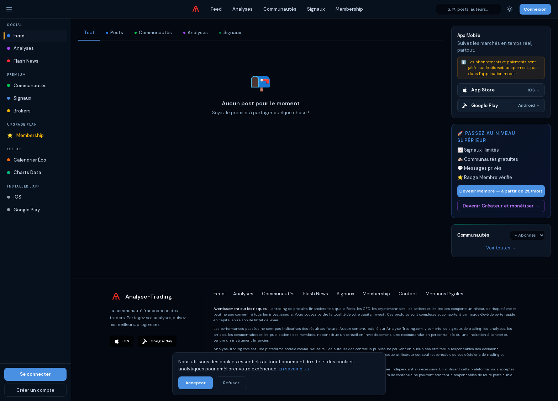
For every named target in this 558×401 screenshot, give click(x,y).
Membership (349, 9)
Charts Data (24, 172)
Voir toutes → (501, 248)
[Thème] (509, 9)
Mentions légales (444, 294)
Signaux (316, 9)
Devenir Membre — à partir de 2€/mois (501, 191)
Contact (408, 294)
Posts (114, 33)
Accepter (195, 383)
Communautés (279, 9)
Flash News (22, 61)
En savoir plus (294, 369)
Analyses (242, 9)
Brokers (19, 111)
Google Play (23, 210)
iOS (14, 197)
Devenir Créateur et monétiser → (501, 206)
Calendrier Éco (26, 160)
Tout (89, 33)
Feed (216, 9)
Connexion (535, 9)
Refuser (231, 383)
